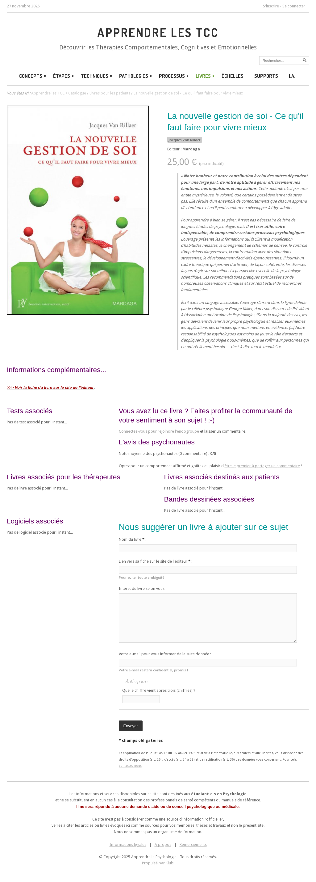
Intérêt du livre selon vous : (142, 588)
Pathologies (136, 76)
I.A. (292, 76)
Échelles (232, 76)
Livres (205, 76)
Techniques (97, 76)
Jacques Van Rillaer (185, 140)
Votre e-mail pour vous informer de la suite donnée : (165, 654)
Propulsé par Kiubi (158, 863)
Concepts (33, 76)
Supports (266, 76)
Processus (174, 76)
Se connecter (293, 6)
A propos (163, 844)
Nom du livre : (132, 539)
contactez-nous (130, 765)
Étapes (64, 76)
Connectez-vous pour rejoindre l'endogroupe (159, 431)
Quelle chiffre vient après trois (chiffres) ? (158, 690)
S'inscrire (271, 6)
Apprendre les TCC (157, 32)
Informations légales (128, 844)
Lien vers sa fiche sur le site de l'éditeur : (155, 561)
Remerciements (193, 844)
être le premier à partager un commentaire (262, 466)
